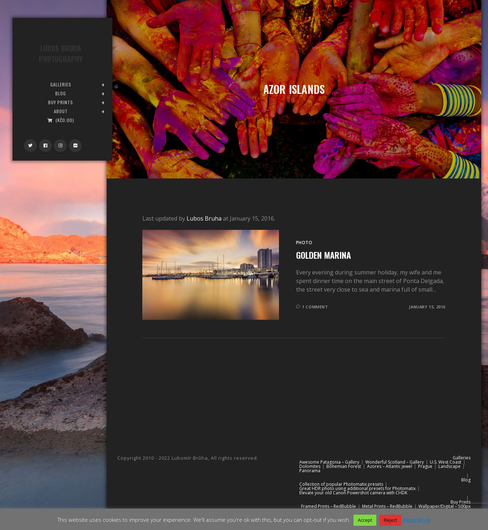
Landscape (449, 466)
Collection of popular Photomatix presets (341, 484)
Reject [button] (390, 520)
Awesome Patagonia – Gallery (329, 462)
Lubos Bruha (204, 218)
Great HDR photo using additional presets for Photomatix (357, 488)
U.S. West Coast (445, 462)
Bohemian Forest (343, 466)
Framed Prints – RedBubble (328, 506)
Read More (417, 519)
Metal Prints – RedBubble (387, 506)
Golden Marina (323, 254)
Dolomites (309, 466)
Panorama (309, 471)
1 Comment (315, 306)
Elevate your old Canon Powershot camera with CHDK (353, 493)
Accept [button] (365, 520)
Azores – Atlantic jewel (389, 466)
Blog (466, 480)
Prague (425, 466)
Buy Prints (461, 502)
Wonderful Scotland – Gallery (394, 462)
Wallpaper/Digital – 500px (444, 506)
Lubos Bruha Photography (60, 53)
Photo (304, 242)
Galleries (462, 458)
